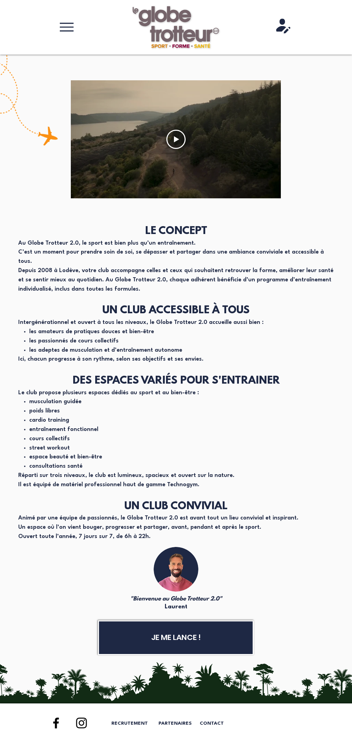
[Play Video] (176, 139)
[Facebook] (56, 723)
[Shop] (283, 26)
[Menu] (66, 26)
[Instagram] (81, 723)
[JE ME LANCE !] (176, 637)
